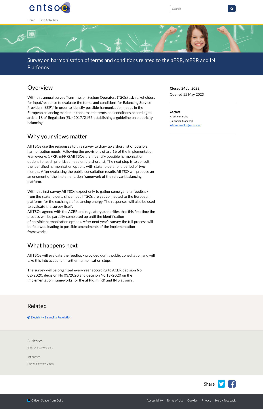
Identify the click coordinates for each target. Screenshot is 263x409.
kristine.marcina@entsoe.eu (185, 125)
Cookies (192, 400)
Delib (59, 400)
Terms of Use (175, 400)
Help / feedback (225, 400)
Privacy (206, 400)
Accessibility (155, 400)
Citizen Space (40, 400)
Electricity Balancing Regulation (49, 317)
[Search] (232, 8)
